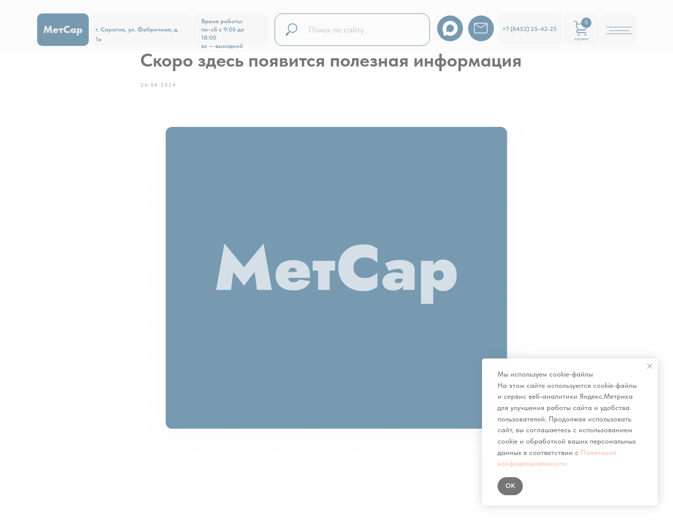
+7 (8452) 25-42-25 (529, 28)
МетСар (63, 29)
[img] (481, 28)
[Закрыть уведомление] (650, 366)
